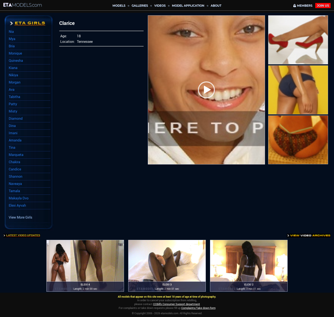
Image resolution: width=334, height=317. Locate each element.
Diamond (16, 118)
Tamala (14, 191)
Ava (11, 89)
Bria (12, 46)
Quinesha (16, 60)
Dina (12, 125)
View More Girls (20, 217)
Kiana (13, 67)
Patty (13, 104)
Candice (15, 169)
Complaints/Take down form (198, 308)
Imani (13, 133)
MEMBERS (302, 5)
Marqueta (16, 154)
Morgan (14, 82)
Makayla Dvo (19, 198)
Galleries (140, 5)
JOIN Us (323, 5)
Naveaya (15, 183)
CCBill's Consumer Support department (176, 304)
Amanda (15, 140)
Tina (12, 147)
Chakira (14, 162)
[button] (206, 89)
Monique (15, 53)
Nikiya (13, 75)
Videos (160, 5)
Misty (13, 111)
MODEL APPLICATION (188, 5)
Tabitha (14, 96)
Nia (11, 31)
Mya (12, 38)
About (216, 5)
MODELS (118, 5)
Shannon (15, 176)
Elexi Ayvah (17, 205)
